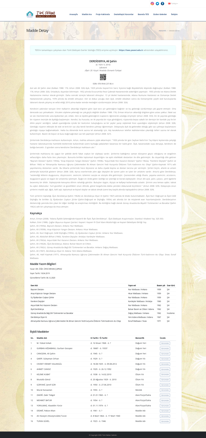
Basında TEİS (143, 14)
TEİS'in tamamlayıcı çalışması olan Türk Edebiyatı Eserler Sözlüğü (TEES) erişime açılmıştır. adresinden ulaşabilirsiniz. (101, 50)
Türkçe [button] (173, 3)
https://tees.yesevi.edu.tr (131, 50)
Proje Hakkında (103, 14)
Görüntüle (165, 343)
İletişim (174, 14)
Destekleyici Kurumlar (124, 14)
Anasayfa (73, 14)
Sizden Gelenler (160, 14)
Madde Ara (87, 14)
